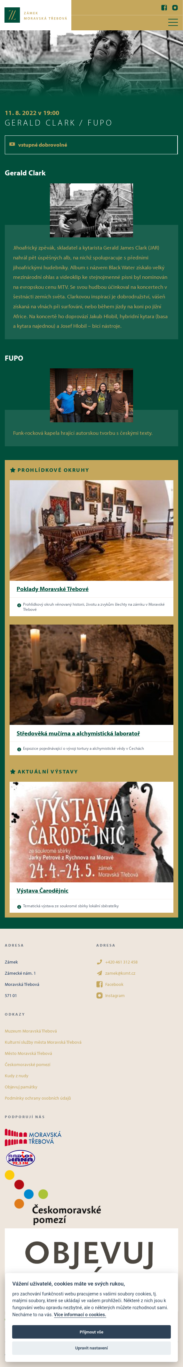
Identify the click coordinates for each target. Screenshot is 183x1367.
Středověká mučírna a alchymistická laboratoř (78, 733)
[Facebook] (164, 8)
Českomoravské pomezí (27, 1064)
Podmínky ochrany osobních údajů (38, 1098)
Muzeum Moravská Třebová (31, 1031)
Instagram (110, 995)
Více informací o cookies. (80, 1314)
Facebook (109, 984)
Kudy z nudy (16, 1076)
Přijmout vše (91, 1332)
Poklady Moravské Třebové (53, 589)
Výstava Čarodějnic (42, 890)
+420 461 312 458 (117, 962)
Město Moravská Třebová (28, 1053)
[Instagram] (175, 8)
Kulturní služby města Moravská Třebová (43, 1042)
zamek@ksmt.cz (115, 973)
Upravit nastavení (91, 1348)
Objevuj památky (21, 1087)
